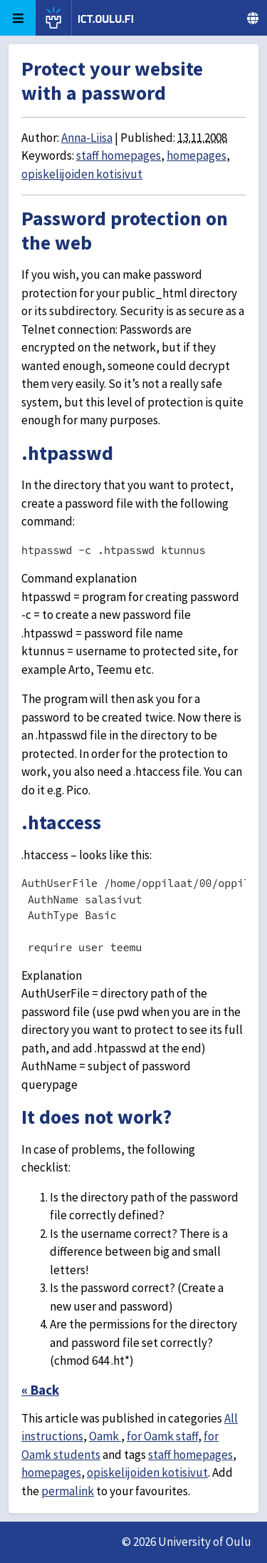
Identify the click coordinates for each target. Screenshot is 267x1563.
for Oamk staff (162, 1436)
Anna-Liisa (86, 137)
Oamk (105, 1436)
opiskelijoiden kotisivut (81, 174)
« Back (40, 1389)
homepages (196, 155)
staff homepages (118, 155)
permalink (67, 1491)
